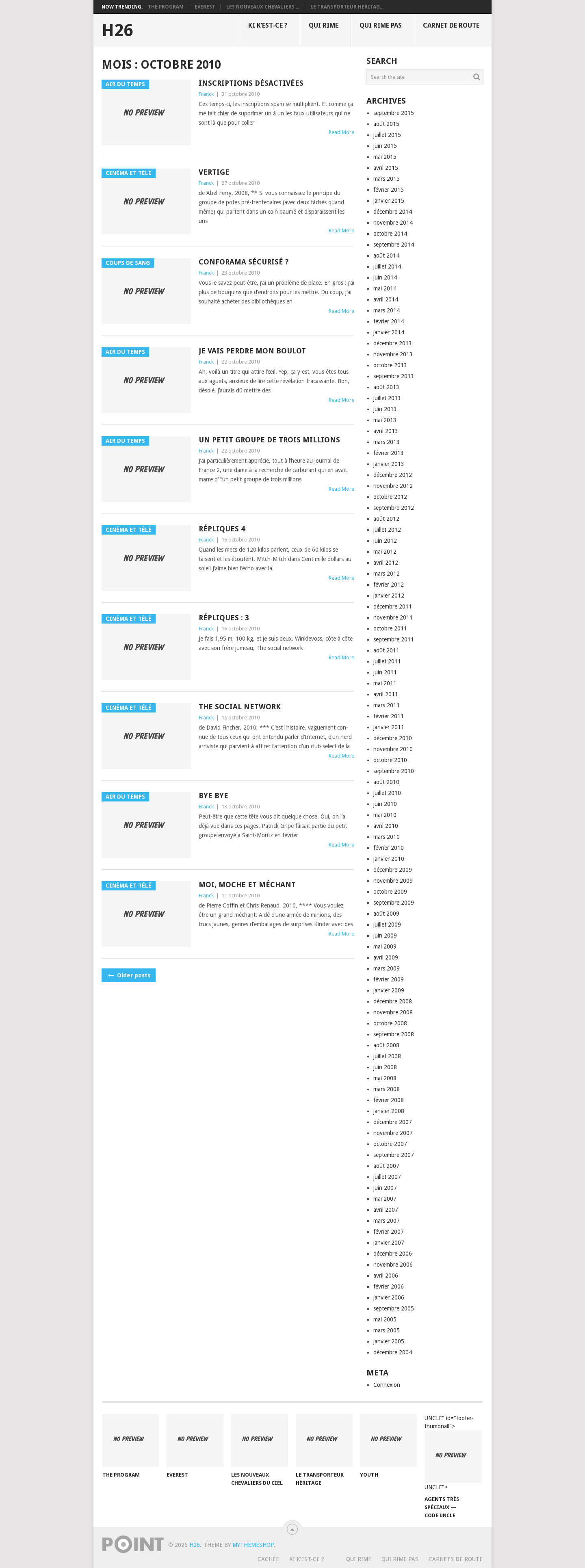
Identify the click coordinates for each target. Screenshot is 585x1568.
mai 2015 (384, 157)
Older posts (128, 975)
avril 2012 (385, 562)
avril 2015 (385, 168)
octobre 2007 (390, 1144)
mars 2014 (386, 310)
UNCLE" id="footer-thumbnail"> (453, 1453)
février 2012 (388, 584)
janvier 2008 (388, 1111)
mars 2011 (386, 705)
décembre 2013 (392, 343)
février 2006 (388, 1286)
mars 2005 (386, 1330)
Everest (205, 7)
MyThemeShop (253, 1545)
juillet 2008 (387, 1056)
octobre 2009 (390, 891)
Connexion (386, 1385)
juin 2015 (385, 146)
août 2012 (386, 518)
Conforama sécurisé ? (243, 262)
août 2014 (386, 255)
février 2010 (388, 848)
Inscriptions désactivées (251, 83)
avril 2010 (385, 826)
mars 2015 (386, 178)
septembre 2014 (393, 244)
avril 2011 (385, 694)
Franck (206, 94)
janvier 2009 (388, 990)
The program (166, 7)
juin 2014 (385, 277)
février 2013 (388, 453)
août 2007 (386, 1166)
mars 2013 (386, 442)
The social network (240, 706)
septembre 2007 (393, 1155)
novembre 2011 (393, 617)
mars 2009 (386, 968)
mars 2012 (386, 573)
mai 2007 (384, 1198)
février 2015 (388, 189)
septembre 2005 (393, 1308)
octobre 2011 (390, 628)
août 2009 (386, 913)
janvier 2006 (388, 1297)
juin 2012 (385, 540)
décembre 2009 (392, 869)
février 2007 (388, 1231)
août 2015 (386, 124)
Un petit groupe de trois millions (269, 439)
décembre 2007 (392, 1122)
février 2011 (388, 716)
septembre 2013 (393, 376)
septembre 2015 (393, 113)
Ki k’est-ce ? (268, 25)
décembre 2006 (392, 1253)
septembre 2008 (393, 1034)
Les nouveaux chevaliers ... (262, 7)
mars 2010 (386, 837)
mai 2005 (384, 1319)
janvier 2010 (388, 858)
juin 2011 (385, 672)
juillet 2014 (387, 266)
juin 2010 (385, 804)
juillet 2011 (387, 661)
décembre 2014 (392, 211)
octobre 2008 (390, 1023)
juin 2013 (385, 409)
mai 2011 (384, 683)
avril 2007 (385, 1209)
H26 (117, 30)
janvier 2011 (388, 727)
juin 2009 (385, 935)
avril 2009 (385, 957)
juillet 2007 (387, 1177)
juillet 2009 (387, 924)
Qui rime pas (381, 25)
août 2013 (386, 387)
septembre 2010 (393, 771)
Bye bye (213, 795)
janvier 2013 (388, 464)
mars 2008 (386, 1089)
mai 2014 (384, 288)
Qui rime (323, 25)
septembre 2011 (393, 639)
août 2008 (386, 1045)
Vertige (214, 172)
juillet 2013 (387, 398)
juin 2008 (385, 1067)
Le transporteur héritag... (347, 7)
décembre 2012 (392, 475)
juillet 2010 (387, 793)
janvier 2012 (388, 595)
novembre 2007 (393, 1133)
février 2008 (388, 1100)
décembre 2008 (392, 1001)
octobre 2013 (390, 365)
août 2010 (386, 782)
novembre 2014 (393, 222)
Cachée (268, 1559)
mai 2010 (384, 815)
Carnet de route (451, 25)
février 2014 (388, 321)
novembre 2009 (393, 880)
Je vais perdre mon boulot (252, 351)
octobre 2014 (390, 233)
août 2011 (386, 650)
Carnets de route (456, 1559)
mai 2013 (384, 420)
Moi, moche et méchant (247, 884)
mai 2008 (384, 1078)
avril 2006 (385, 1275)
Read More (341, 132)
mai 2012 (384, 551)
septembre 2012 (393, 508)
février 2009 (388, 979)
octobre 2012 (390, 497)
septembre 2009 (393, 902)
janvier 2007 (388, 1242)
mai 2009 (384, 946)
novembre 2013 (393, 354)
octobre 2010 (390, 760)
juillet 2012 (387, 529)
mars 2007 (386, 1220)
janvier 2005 (388, 1341)
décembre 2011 (392, 606)
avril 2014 (385, 299)
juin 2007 (385, 1188)
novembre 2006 (393, 1264)
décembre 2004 (392, 1352)
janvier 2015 (388, 200)
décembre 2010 (392, 738)
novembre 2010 (393, 749)
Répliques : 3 (224, 617)
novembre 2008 (393, 1012)
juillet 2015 (387, 135)
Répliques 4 (222, 528)
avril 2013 (385, 431)
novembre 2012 (393, 486)
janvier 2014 (388, 332)
